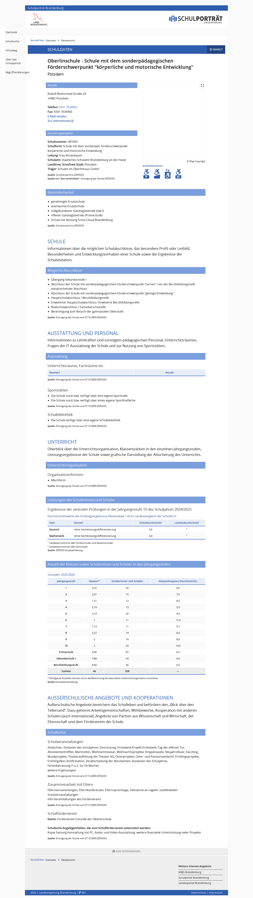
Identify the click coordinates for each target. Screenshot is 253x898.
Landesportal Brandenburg (195, 883)
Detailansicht (68, 41)
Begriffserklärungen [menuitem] (210, 32)
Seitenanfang (126, 852)
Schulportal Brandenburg (194, 877)
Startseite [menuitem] (118, 32)
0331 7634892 (68, 108)
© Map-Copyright (196, 162)
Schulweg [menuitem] (155, 32)
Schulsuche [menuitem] (136, 32)
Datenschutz (198, 892)
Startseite (51, 41)
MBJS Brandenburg (190, 872)
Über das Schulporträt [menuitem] (179, 32)
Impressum (216, 892)
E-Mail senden (57, 117)
